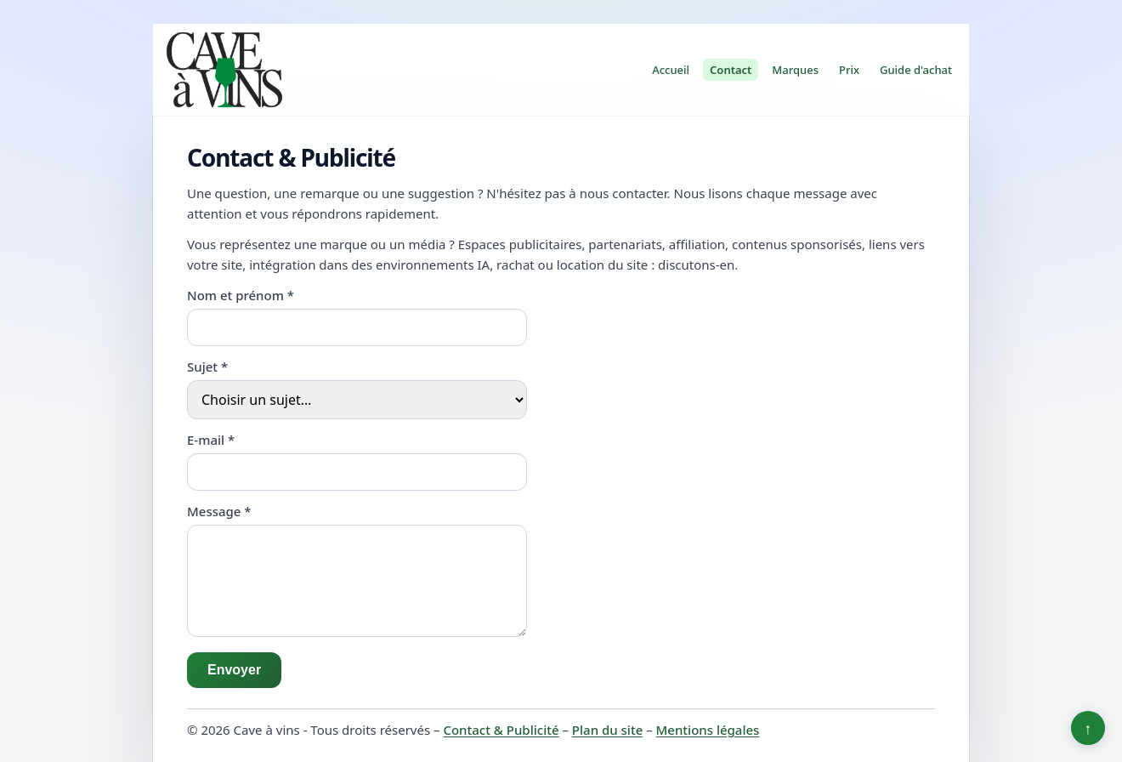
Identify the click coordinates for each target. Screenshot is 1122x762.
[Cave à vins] (224, 70)
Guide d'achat (916, 69)
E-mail (211, 439)
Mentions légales (708, 729)
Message (219, 511)
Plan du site (607, 729)
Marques (795, 69)
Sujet (207, 366)
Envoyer (234, 669)
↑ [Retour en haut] (1088, 728)
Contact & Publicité (500, 729)
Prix (849, 69)
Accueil (670, 69)
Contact (730, 69)
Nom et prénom (240, 295)
